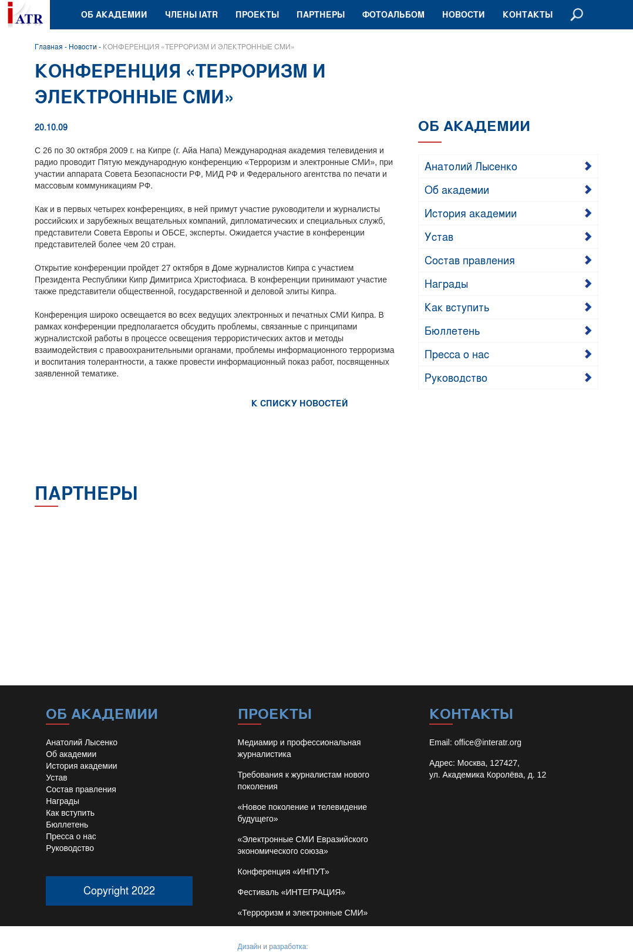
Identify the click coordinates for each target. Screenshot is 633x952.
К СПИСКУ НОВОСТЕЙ (299, 403)
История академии (471, 212)
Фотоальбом (393, 14)
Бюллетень (452, 330)
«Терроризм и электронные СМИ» (303, 912)
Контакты (528, 14)
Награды (446, 283)
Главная (49, 46)
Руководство (456, 377)
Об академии (114, 14)
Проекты (257, 14)
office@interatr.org (487, 742)
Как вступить (457, 306)
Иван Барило (331, 947)
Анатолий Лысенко (471, 165)
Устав (439, 236)
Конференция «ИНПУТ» (283, 871)
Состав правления (470, 259)
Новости (463, 14)
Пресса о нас (457, 353)
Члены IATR (191, 14)
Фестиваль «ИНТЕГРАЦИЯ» (292, 892)
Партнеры (321, 14)
